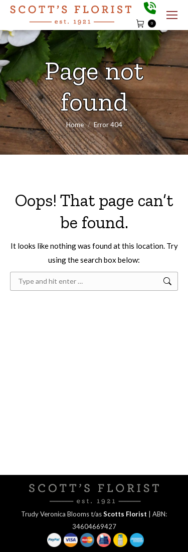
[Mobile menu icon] (172, 15)
